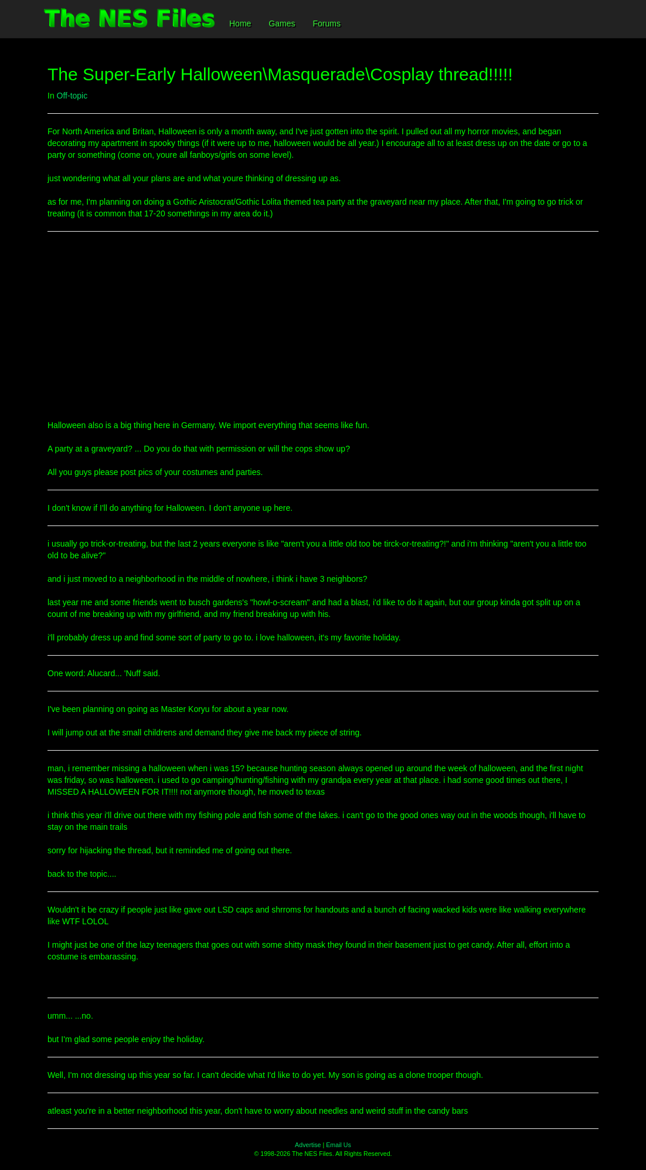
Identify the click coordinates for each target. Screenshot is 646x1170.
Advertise (308, 1144)
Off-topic (72, 95)
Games (281, 23)
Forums (326, 23)
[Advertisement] (323, 325)
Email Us (338, 1144)
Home (240, 23)
